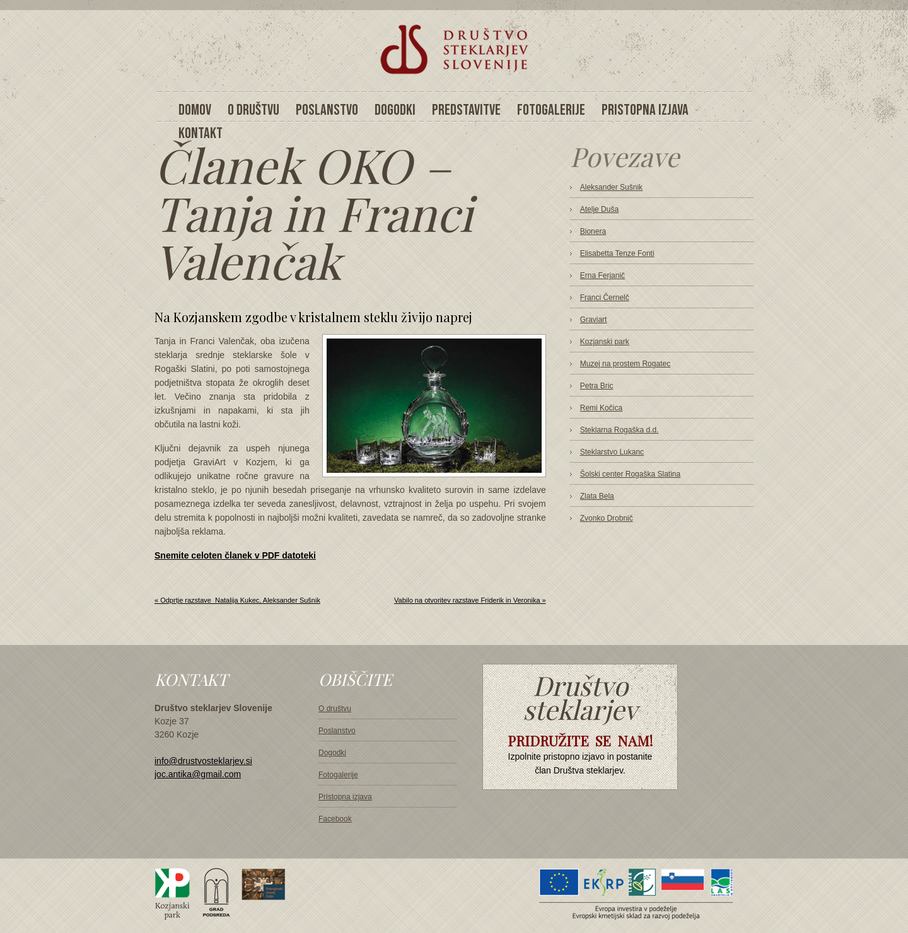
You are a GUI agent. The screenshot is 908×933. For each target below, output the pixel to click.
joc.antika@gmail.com (197, 774)
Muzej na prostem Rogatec (625, 363)
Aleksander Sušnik (611, 187)
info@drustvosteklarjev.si (203, 761)
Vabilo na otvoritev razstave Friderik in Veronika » (470, 600)
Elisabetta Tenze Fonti (617, 253)
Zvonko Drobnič (606, 518)
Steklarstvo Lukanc (612, 452)
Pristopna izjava (345, 796)
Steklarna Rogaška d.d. (619, 430)
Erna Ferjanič (602, 275)
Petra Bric (597, 385)
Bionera (593, 231)
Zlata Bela (597, 496)
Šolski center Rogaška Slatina (630, 474)
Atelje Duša (599, 209)
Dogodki (332, 752)
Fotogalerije (338, 774)
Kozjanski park (604, 341)
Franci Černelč (604, 297)
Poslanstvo (337, 730)
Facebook (335, 818)
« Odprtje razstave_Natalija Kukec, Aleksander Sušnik (237, 600)
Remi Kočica (601, 407)
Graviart (593, 319)
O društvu (334, 708)
